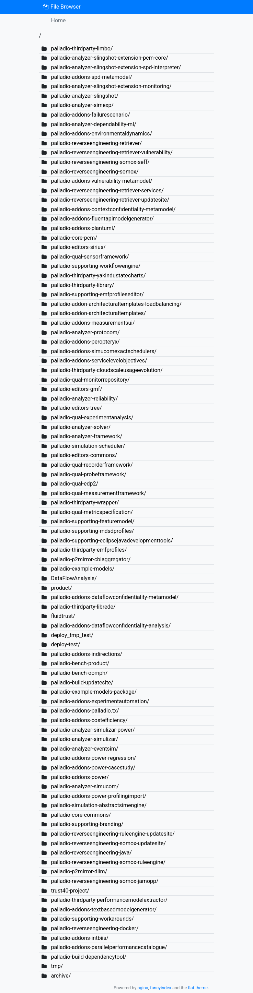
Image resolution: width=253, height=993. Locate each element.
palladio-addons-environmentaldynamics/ (101, 133)
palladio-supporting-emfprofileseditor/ (97, 294)
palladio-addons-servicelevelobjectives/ (99, 360)
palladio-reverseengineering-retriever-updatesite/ (110, 199)
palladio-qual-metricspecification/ (92, 512)
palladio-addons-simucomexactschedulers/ (104, 351)
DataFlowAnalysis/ (73, 578)
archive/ (61, 975)
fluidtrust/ (63, 616)
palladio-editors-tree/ (76, 408)
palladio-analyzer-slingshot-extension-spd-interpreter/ (116, 67)
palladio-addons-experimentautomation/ (100, 701)
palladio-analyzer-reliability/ (84, 398)
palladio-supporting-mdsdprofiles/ (92, 531)
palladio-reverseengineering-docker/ (94, 928)
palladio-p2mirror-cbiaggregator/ (90, 559)
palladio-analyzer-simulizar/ (84, 739)
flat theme (198, 987)
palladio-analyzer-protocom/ (85, 332)
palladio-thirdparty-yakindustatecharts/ (98, 275)
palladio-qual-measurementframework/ (98, 493)
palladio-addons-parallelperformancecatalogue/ (109, 947)
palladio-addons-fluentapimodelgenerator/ (102, 218)
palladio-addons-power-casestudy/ (93, 767)
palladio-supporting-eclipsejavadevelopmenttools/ (112, 540)
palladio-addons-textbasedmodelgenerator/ (104, 909)
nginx (142, 987)
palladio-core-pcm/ (74, 238)
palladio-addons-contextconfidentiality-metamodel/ (113, 209)
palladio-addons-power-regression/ (93, 758)
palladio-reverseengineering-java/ (91, 852)
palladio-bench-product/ (80, 663)
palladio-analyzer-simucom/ (85, 786)
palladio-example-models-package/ (94, 692)
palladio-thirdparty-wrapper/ (85, 502)
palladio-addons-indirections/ (86, 654)
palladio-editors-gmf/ (76, 389)
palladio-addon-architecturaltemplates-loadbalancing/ (116, 304)
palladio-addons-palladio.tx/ (85, 710)
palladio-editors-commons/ (84, 455)
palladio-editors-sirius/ (78, 247)
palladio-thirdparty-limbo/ (82, 48)
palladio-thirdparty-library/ (82, 285)
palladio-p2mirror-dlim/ (79, 871)
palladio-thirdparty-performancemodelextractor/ (109, 900)
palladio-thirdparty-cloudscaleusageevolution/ (106, 370)
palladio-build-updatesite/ (82, 682)
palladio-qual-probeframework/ (88, 474)
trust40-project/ (70, 890)
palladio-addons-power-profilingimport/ (98, 796)
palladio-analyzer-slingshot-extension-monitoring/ (111, 86)
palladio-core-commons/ (81, 815)
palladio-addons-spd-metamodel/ (91, 77)
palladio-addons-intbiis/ (79, 938)
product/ (61, 588)
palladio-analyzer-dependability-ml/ (93, 124)
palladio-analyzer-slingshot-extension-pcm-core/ (109, 58)
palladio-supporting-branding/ (87, 824)
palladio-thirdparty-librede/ (83, 606)
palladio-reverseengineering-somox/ (94, 171)
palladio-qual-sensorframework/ (90, 256)
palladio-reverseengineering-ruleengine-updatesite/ (112, 833)
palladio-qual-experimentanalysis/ (92, 417)
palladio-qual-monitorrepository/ (90, 379)
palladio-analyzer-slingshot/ (84, 96)
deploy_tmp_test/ (72, 635)
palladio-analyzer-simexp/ (82, 105)
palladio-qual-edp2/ (74, 483)
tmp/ (57, 966)
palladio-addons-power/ (80, 777)
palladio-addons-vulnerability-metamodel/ (101, 181)
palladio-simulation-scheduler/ (88, 446)
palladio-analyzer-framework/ (86, 436)
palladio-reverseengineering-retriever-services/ (107, 190)
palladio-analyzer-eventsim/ (84, 748)
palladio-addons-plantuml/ (83, 228)
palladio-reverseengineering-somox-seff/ (100, 162)
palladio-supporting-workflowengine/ (95, 266)
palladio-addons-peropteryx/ (85, 341)
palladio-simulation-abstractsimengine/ (99, 805)
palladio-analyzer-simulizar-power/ (93, 730)
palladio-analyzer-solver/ (81, 427)
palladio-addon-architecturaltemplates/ (98, 313)
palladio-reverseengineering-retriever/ (96, 143)
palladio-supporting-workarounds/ (92, 919)
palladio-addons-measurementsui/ (93, 323)
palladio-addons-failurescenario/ (90, 114)
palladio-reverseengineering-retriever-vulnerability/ (111, 152)
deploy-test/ (65, 644)
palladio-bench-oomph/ (79, 673)
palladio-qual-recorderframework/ (92, 465)
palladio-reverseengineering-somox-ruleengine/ (108, 862)
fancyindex (160, 987)
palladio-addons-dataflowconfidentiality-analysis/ (111, 625)
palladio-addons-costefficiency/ (89, 720)
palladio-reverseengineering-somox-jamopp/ (104, 881)
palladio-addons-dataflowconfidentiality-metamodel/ (115, 597)
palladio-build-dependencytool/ (88, 957)
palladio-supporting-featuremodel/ (93, 521)
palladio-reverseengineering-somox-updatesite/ (108, 843)
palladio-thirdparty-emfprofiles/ (89, 550)
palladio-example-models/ (82, 568)
